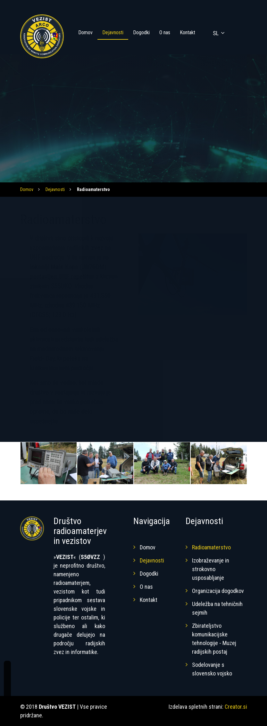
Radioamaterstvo (211, 547)
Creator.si (236, 706)
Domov (85, 32)
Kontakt (187, 32)
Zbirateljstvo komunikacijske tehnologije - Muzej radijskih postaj (214, 638)
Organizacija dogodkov (218, 590)
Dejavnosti (112, 32)
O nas (164, 32)
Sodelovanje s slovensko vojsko (212, 669)
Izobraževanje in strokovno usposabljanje (210, 569)
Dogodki (141, 32)
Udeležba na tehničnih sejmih (217, 608)
